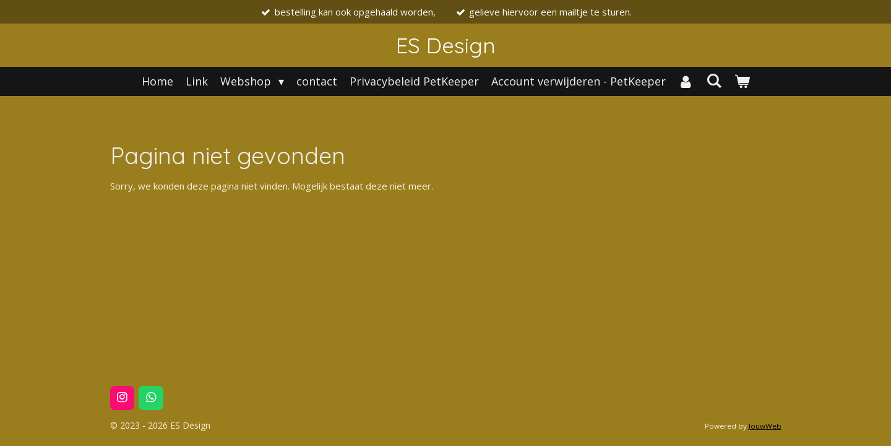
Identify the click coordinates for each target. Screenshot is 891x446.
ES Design (446, 45)
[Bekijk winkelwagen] (741, 81)
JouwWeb (765, 426)
